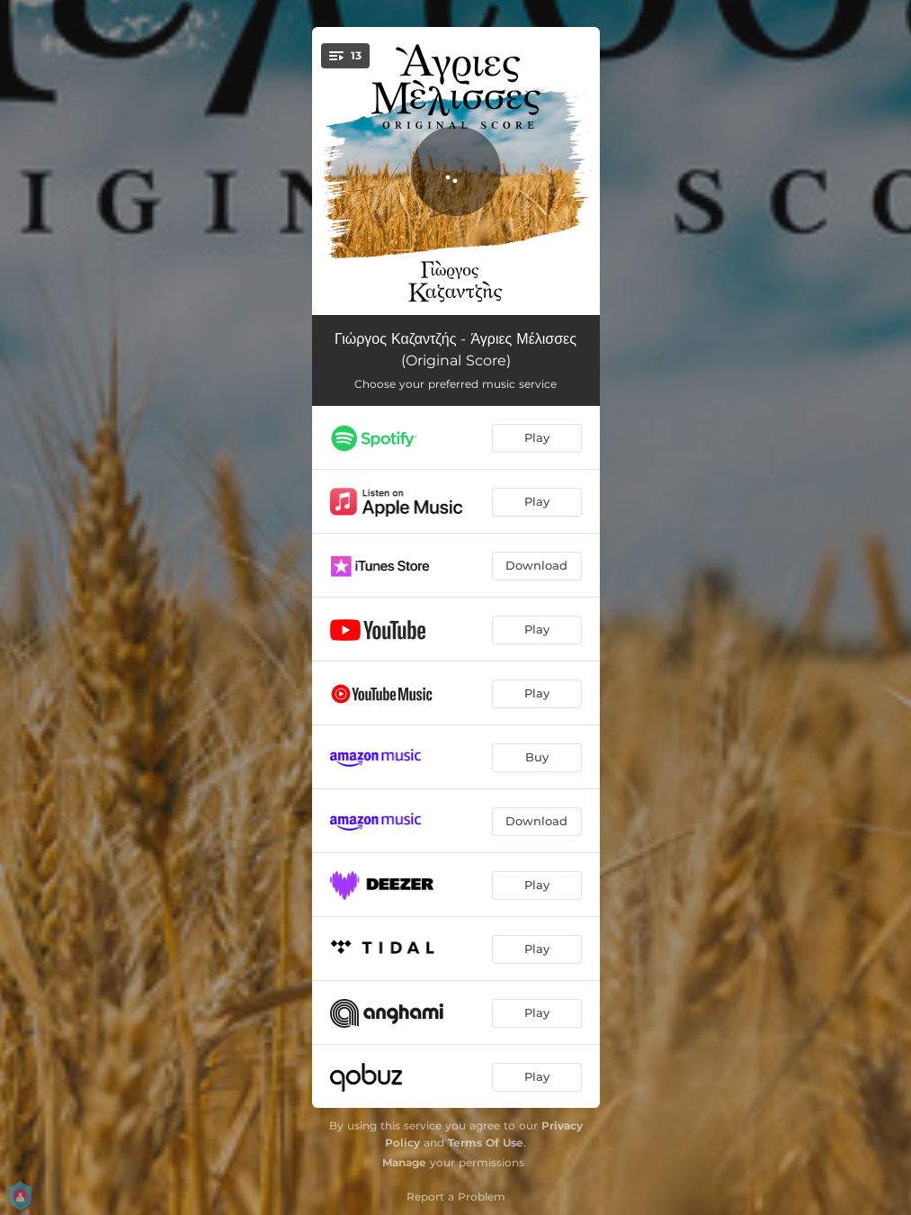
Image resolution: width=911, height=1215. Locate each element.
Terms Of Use (485, 1142)
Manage (404, 1162)
